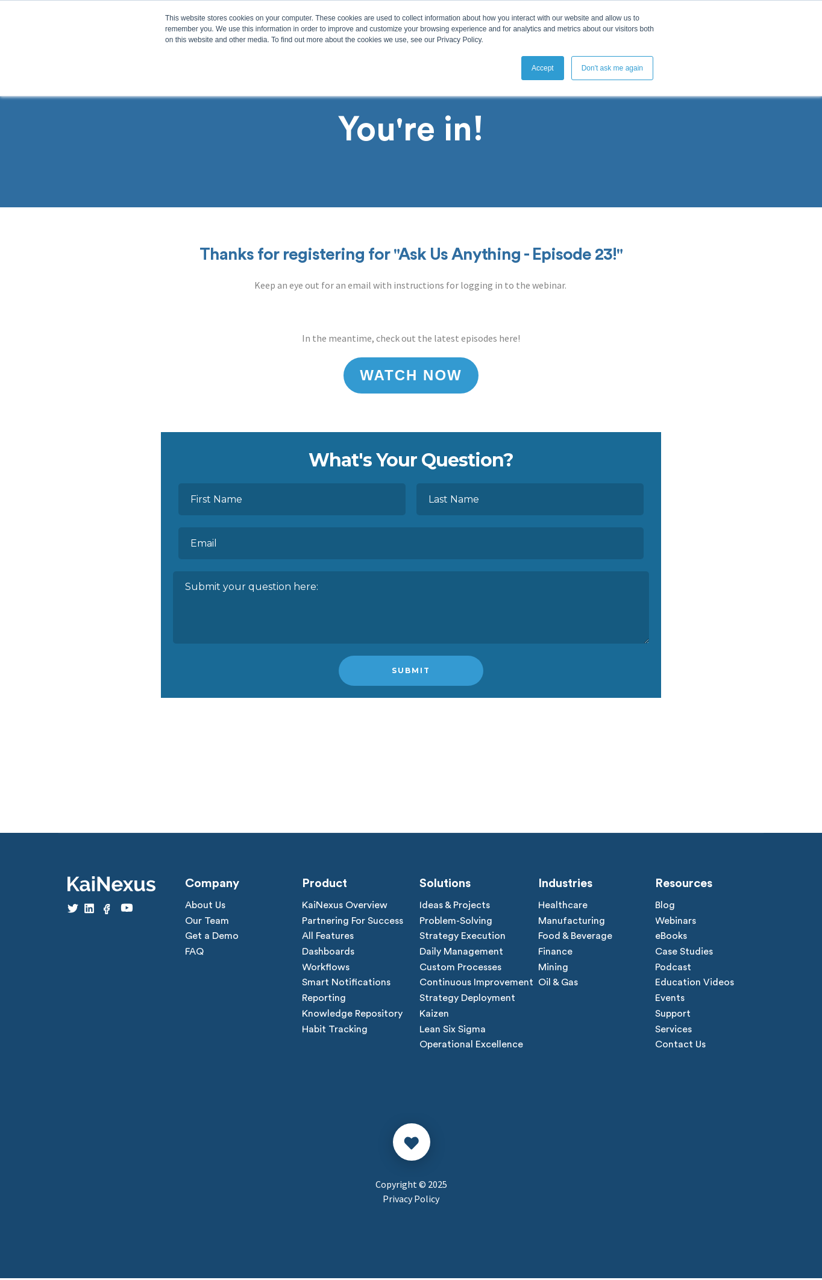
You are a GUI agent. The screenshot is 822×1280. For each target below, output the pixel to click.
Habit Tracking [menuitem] (335, 1031)
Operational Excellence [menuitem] (471, 1047)
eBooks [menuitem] (671, 937)
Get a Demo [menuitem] (212, 937)
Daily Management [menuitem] (461, 953)
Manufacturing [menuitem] (571, 921)
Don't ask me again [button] (612, 68)
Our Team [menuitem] (207, 921)
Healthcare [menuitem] (563, 906)
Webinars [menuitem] (675, 921)
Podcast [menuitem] (673, 968)
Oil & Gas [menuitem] (558, 984)
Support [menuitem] (673, 1015)
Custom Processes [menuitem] (460, 968)
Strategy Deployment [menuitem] (467, 1000)
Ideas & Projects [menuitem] (454, 906)
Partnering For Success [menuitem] (352, 921)
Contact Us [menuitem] (680, 1047)
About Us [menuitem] (205, 906)
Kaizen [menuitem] (434, 1015)
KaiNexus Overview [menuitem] (344, 906)
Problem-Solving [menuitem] (455, 921)
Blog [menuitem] (665, 906)
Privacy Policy (411, 1200)
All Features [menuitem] (328, 937)
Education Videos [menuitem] (694, 984)
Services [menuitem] (673, 1031)
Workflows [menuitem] (326, 968)
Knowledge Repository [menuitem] (352, 1015)
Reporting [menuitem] (324, 1000)
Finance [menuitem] (555, 953)
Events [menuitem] (670, 1000)
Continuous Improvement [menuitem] (476, 984)
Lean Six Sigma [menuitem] (452, 1031)
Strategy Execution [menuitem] (462, 937)
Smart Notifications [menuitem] (346, 984)
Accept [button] (543, 68)
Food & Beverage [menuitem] (575, 937)
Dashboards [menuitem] (328, 953)
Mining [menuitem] (553, 968)
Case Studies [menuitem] (684, 953)
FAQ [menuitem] (194, 953)
